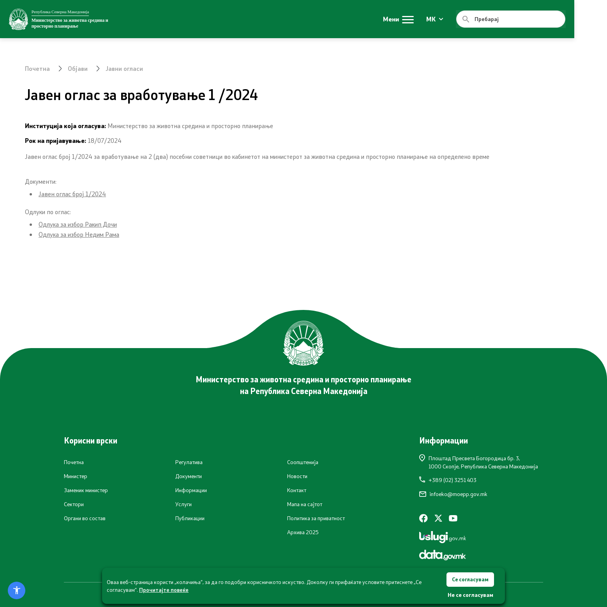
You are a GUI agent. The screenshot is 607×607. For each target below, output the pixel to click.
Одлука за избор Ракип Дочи (78, 224)
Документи (188, 476)
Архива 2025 (303, 532)
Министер (75, 476)
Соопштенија (302, 462)
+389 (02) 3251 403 (447, 480)
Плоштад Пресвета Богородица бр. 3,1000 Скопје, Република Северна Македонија (478, 462)
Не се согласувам (470, 594)
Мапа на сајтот (304, 504)
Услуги (183, 504)
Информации (191, 490)
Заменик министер (86, 490)
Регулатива (189, 462)
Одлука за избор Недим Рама (79, 234)
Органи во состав (85, 518)
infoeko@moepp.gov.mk (453, 494)
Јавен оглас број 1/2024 (72, 194)
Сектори (74, 504)
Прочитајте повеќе (164, 589)
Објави (78, 68)
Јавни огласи (125, 68)
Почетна (37, 68)
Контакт (296, 490)
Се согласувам (470, 578)
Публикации (190, 518)
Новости (297, 476)
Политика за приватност (316, 518)
